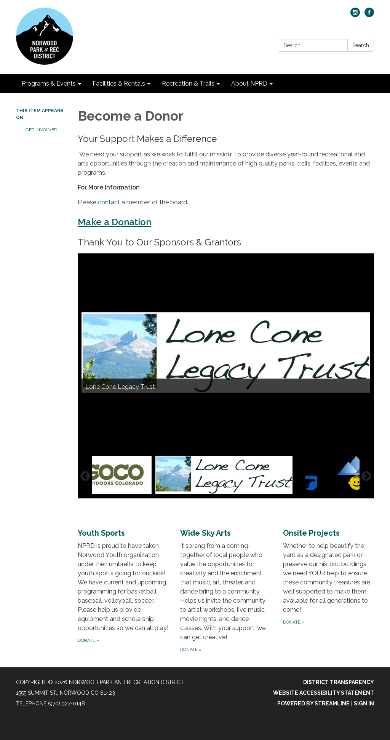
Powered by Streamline (313, 703)
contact (109, 202)
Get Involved (41, 129)
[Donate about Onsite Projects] (328, 583)
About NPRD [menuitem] (249, 83)
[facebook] (369, 15)
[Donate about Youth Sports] (123, 583)
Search (360, 45)
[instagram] (355, 15)
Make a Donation (114, 222)
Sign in (364, 703)
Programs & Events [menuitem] (49, 83)
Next (366, 476)
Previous (85, 476)
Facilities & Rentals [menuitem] (119, 83)
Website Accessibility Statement (323, 693)
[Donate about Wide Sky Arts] (225, 583)
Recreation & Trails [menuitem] (188, 83)
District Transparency (338, 682)
